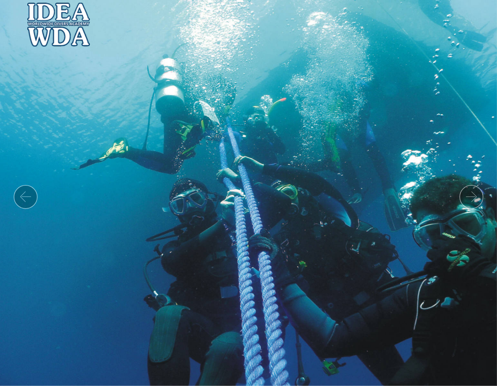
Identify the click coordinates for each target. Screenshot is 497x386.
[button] (26, 197)
